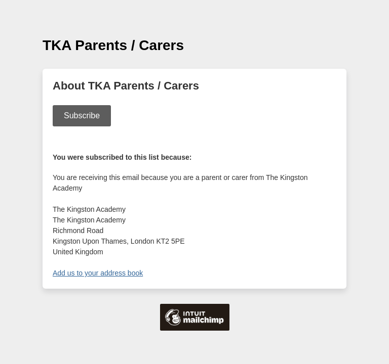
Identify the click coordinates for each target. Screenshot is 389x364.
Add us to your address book (98, 273)
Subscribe (82, 115)
